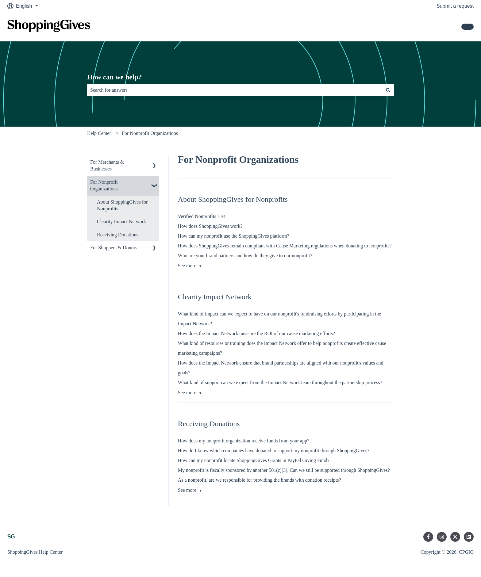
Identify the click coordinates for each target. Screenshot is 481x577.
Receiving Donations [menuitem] (117, 234)
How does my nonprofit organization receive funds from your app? (243, 440)
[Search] (388, 90)
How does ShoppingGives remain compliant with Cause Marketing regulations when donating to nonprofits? (285, 245)
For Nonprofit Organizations (150, 133)
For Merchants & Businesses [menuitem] (107, 165)
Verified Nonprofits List (201, 216)
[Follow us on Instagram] (442, 537)
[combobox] (234, 90)
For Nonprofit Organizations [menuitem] (103, 185)
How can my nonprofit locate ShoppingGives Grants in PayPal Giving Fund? (253, 460)
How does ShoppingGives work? (210, 226)
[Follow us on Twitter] (455, 537)
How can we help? (114, 77)
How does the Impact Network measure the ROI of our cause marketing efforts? (256, 333)
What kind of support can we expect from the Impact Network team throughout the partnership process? (280, 382)
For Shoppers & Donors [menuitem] (113, 247)
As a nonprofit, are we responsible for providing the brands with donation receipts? (259, 480)
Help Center (99, 133)
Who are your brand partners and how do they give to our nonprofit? (245, 255)
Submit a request (455, 6)
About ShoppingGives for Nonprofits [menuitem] (122, 205)
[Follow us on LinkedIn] (469, 537)
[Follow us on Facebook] (428, 537)
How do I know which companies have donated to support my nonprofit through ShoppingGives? (273, 450)
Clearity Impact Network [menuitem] (121, 221)
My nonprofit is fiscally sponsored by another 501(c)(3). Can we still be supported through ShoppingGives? (284, 470)
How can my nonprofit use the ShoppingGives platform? (233, 236)
